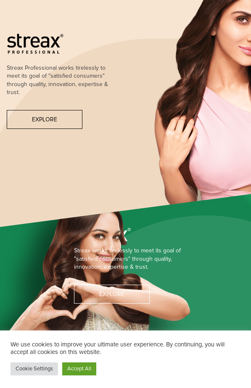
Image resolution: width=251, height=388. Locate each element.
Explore (44, 119)
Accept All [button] (79, 368)
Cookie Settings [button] (34, 368)
